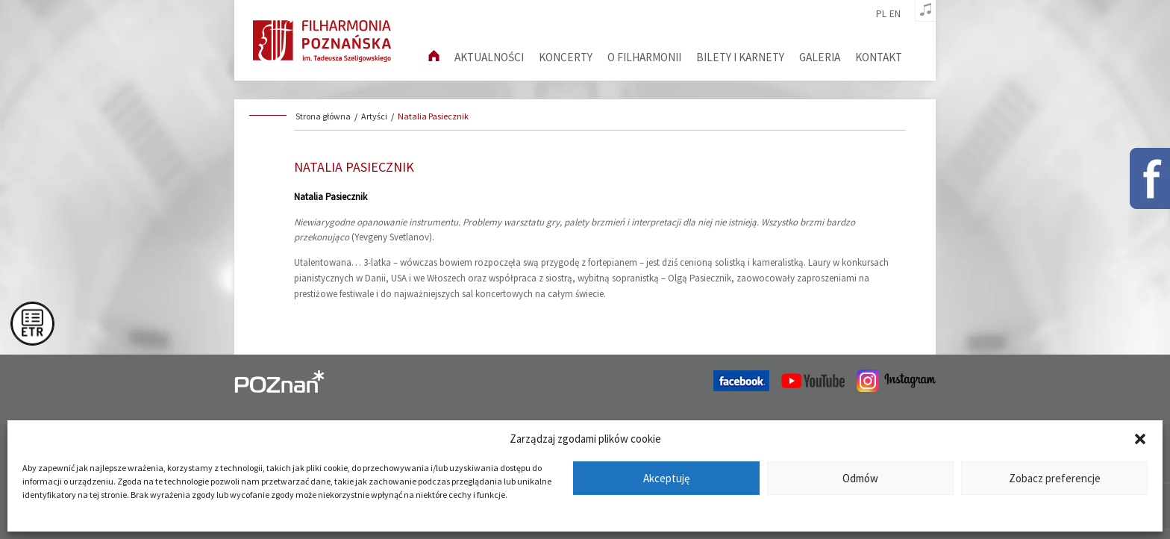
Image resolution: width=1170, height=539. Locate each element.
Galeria (819, 57)
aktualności (489, 57)
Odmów (860, 478)
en (895, 14)
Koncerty (565, 57)
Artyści (374, 116)
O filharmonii (644, 57)
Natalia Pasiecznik (433, 116)
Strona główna (323, 116)
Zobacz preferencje (1055, 478)
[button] (1140, 438)
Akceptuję (666, 478)
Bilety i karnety (740, 57)
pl (881, 14)
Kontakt (878, 57)
